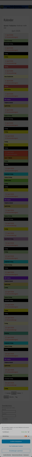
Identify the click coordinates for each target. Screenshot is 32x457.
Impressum (26, 455)
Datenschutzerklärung (17, 455)
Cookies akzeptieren (16, 441)
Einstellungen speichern (16, 451)
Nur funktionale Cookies (16, 446)
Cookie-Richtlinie (7, 455)
